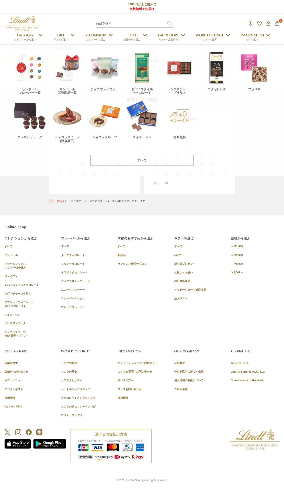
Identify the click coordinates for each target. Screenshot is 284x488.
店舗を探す (11, 363)
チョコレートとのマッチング (78, 397)
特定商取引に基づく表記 (188, 371)
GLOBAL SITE (240, 363)
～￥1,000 (237, 246)
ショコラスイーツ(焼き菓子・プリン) (16, 334)
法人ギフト (180, 298)
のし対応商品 (182, 281)
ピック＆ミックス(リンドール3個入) (15, 265)
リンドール (11, 255)
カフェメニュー (13, 380)
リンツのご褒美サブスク (132, 263)
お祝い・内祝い (183, 272)
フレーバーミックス (73, 298)
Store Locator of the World (247, 380)
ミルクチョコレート (73, 263)
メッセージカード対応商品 (190, 289)
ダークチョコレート (73, 255)
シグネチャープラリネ (17, 293)
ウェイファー (12, 276)
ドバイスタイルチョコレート (21, 284)
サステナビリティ (71, 380)
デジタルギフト (13, 389)
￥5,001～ (237, 272)
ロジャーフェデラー (73, 415)
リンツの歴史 (69, 371)
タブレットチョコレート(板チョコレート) (19, 304)
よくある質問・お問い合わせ (135, 371)
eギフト (179, 255)
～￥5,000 (237, 263)
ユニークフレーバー (73, 289)
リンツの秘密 (69, 363)
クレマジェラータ (15, 323)
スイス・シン (12, 314)
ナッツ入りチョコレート (75, 281)
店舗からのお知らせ (16, 371)
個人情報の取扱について (188, 380)
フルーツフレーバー (73, 307)
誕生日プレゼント (184, 263)
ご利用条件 (180, 389)
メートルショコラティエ (75, 389)
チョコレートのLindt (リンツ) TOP (26, 47)
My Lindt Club (13, 406)
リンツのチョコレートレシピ (78, 406)
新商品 (122, 255)
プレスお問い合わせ (130, 389)
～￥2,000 (237, 255)
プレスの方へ (126, 380)
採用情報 (9, 397)
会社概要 (179, 363)
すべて (8, 246)
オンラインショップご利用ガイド (138, 363)
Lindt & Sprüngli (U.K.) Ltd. (248, 371)
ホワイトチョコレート (74, 272)
